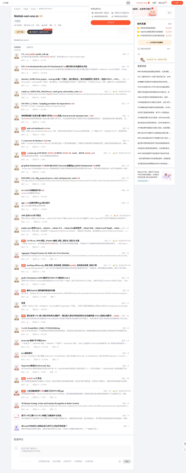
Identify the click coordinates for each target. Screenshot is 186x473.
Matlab (33, 9)
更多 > (170, 24)
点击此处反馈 (143, 181)
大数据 (25, 9)
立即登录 (110, 22)
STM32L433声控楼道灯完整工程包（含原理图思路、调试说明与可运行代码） (155, 128)
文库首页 (17, 9)
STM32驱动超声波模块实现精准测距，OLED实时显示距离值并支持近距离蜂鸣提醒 (155, 107)
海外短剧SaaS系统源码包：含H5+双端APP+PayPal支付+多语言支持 (155, 123)
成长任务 (162, 2)
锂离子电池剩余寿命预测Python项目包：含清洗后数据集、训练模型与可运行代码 (155, 92)
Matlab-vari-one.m (28, 16)
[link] (17, 9)
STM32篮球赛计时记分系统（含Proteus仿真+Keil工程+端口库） (155, 118)
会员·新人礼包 (143, 2)
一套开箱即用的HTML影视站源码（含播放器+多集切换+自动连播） (155, 159)
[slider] (25, 461)
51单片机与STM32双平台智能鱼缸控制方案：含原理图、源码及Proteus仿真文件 (155, 133)
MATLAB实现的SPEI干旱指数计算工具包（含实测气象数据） (155, 138)
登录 (128, 3)
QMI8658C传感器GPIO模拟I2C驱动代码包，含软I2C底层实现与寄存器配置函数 (155, 82)
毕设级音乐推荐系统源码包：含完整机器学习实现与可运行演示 (155, 148)
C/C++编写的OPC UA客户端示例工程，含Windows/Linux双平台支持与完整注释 (155, 77)
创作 (177, 3)
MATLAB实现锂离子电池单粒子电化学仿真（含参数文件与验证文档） (155, 153)
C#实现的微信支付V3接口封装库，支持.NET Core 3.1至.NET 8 (155, 102)
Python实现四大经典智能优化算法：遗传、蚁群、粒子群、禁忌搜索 (155, 97)
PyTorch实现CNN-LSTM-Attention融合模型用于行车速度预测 (155, 87)
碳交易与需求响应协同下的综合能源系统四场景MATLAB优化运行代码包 (155, 143)
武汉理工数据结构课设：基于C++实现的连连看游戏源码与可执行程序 (155, 113)
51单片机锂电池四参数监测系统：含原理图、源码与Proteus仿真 (155, 72)
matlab (17, 21)
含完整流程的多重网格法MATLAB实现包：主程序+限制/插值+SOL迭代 (155, 164)
